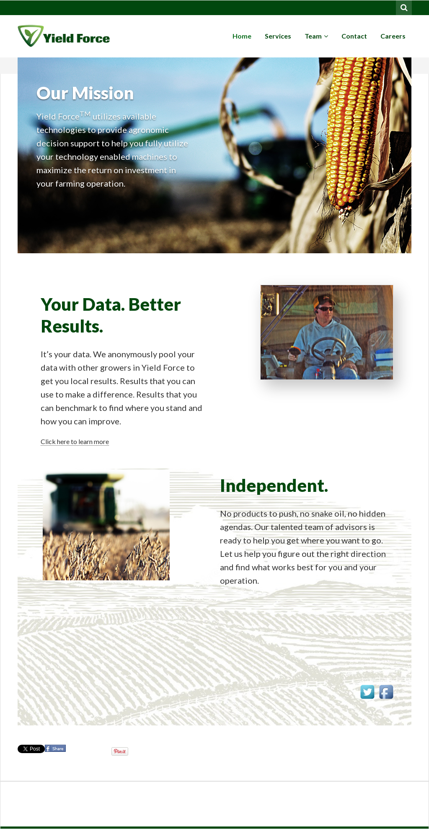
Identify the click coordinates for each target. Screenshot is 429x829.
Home (242, 36)
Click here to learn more (75, 441)
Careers (393, 36)
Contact (354, 36)
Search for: (404, 6)
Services (278, 36)
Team (316, 36)
